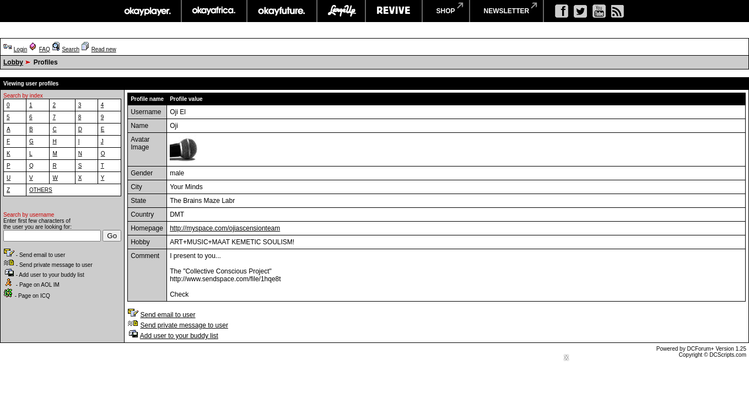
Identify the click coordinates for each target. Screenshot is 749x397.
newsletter (507, 11)
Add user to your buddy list (179, 336)
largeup (341, 11)
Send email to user (167, 315)
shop (446, 11)
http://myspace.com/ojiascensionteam (225, 228)
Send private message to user (184, 325)
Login (20, 49)
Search (70, 49)
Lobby (13, 62)
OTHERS (40, 190)
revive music (394, 11)
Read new (103, 49)
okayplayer (147, 11)
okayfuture (281, 11)
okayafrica (214, 11)
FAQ (44, 49)
